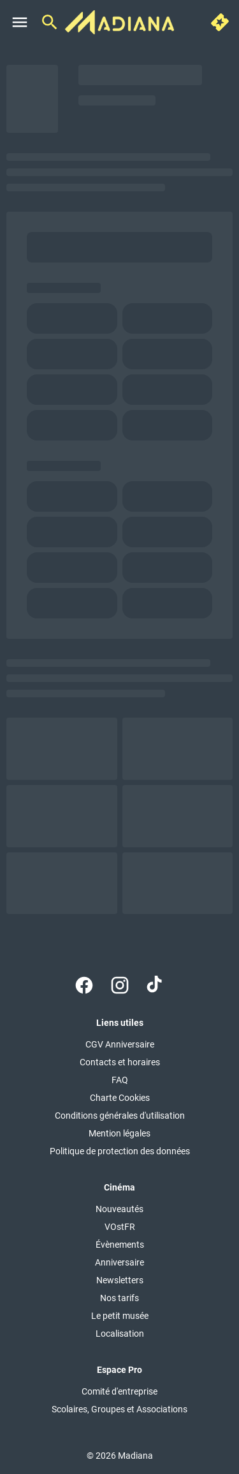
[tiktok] (155, 985)
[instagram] (120, 985)
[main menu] (19, 22)
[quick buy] (220, 22)
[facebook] (84, 985)
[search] (50, 22)
